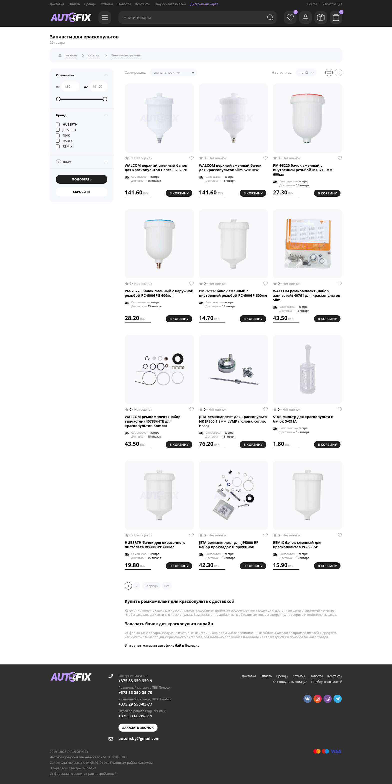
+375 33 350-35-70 (135, 691)
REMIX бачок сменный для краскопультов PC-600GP (297, 543)
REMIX (64, 145)
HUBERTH (67, 123)
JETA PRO (66, 129)
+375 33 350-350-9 (135, 679)
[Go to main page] (71, 17)
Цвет (63, 160)
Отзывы (107, 4)
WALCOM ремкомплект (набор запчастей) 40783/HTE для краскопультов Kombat (152, 420)
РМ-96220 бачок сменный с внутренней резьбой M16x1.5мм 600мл (302, 169)
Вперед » (151, 585)
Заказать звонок (138, 726)
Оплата (74, 4)
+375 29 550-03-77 (135, 703)
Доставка (57, 4)
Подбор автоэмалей (170, 4)
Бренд (61, 114)
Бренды (90, 4)
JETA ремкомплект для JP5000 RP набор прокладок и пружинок (228, 543)
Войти (312, 4)
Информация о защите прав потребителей (83, 772)
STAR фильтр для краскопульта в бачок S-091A (303, 418)
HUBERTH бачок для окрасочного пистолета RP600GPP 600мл (155, 543)
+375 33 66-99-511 (135, 714)
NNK (63, 134)
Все (167, 585)
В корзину (179, 192)
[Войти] (303, 17)
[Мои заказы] (320, 17)
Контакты (142, 4)
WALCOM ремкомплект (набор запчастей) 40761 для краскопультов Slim (306, 294)
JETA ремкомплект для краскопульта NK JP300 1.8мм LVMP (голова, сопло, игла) (233, 420)
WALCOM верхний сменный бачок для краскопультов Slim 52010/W (230, 166)
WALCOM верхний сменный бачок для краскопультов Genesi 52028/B (156, 166)
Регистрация (332, 4)
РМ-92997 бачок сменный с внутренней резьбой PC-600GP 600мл (233, 292)
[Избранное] (287, 17)
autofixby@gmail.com (139, 737)
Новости (124, 4)
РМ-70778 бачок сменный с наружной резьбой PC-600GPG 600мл (159, 292)
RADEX (64, 140)
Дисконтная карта (204, 4)
